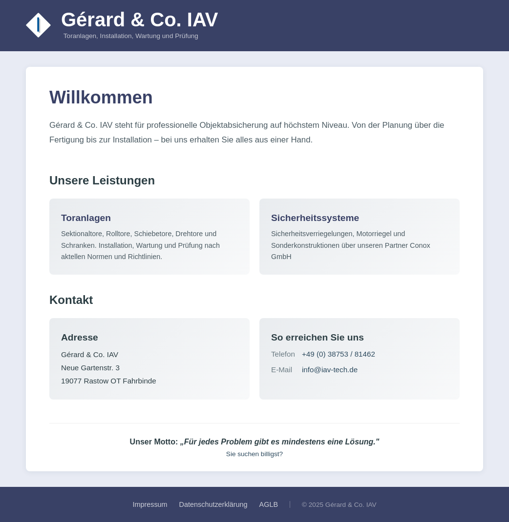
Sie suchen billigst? (254, 454)
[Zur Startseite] (38, 25)
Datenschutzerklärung (213, 504)
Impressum (149, 504)
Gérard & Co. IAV (139, 19)
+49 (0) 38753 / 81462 (338, 354)
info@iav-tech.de (330, 369)
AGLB (268, 504)
